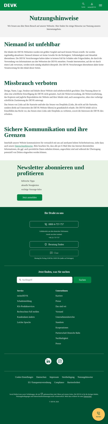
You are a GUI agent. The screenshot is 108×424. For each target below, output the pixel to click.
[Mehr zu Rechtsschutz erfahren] (28, 312)
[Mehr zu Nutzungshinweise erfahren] (85, 377)
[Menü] (100, 5)
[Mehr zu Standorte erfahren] (60, 322)
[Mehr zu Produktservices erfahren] (26, 306)
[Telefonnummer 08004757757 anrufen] (54, 224)
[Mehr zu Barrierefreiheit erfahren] (73, 382)
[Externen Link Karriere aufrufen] (59, 296)
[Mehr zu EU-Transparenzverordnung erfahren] (39, 382)
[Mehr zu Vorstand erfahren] (59, 312)
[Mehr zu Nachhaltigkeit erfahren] (62, 338)
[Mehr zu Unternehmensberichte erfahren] (65, 317)
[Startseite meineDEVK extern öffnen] (91, 5)
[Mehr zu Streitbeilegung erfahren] (68, 377)
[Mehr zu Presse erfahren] (58, 301)
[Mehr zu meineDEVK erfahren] (22, 296)
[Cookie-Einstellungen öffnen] (24, 377)
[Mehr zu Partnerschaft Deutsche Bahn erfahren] (68, 333)
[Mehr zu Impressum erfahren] (54, 377)
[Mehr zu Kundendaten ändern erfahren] (26, 317)
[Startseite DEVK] (10, 5)
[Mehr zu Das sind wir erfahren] (61, 306)
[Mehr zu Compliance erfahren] (59, 382)
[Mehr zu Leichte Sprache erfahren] (24, 322)
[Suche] (35, 280)
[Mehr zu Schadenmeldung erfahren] (24, 301)
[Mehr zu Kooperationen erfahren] (62, 327)
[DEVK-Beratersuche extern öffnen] (54, 244)
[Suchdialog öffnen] (83, 5)
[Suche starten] (82, 280)
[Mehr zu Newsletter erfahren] (29, 197)
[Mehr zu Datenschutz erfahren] (24, 146)
